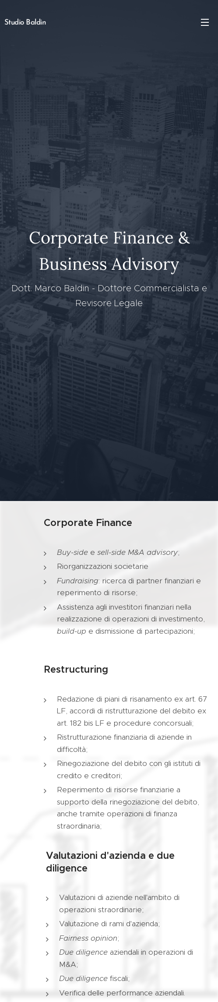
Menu (205, 22)
